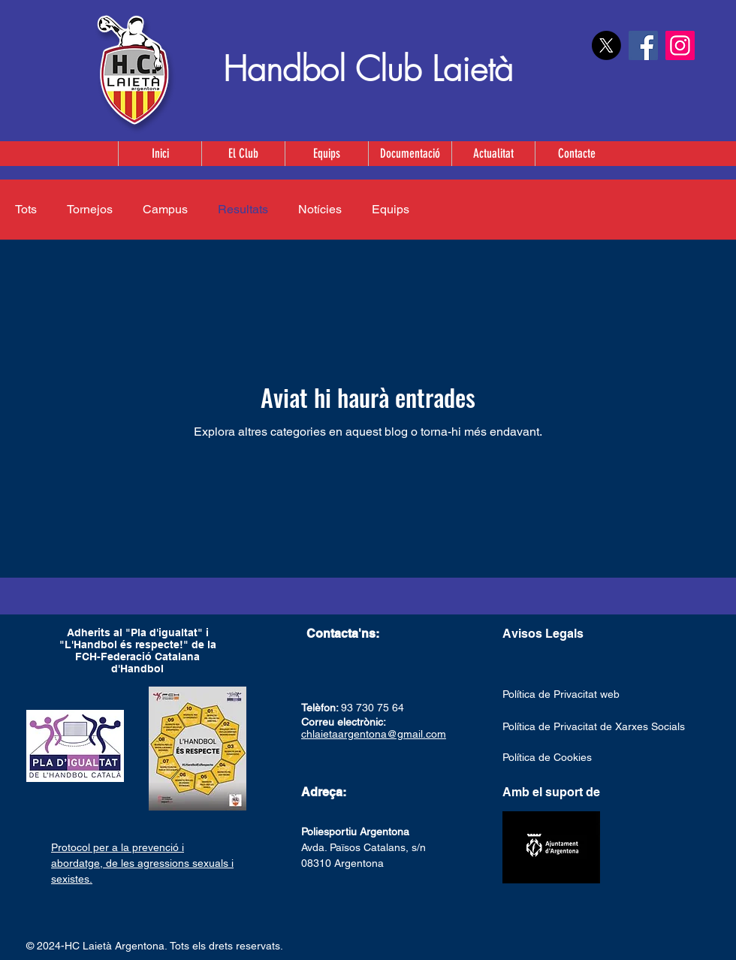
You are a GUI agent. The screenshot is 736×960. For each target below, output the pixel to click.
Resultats (243, 209)
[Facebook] (643, 45)
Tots (26, 209)
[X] (606, 45)
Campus (165, 209)
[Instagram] (680, 45)
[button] (326, 153)
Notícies (320, 209)
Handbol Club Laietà (368, 69)
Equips (390, 209)
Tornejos (90, 209)
